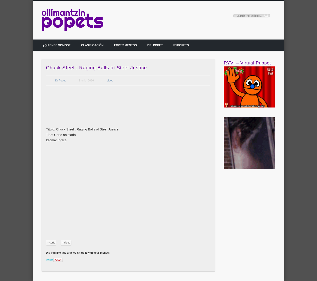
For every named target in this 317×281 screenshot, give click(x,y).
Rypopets (181, 45)
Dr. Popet (155, 45)
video (110, 80)
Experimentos (125, 45)
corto (52, 242)
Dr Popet (60, 80)
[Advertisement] (126, 111)
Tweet (49, 260)
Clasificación (92, 45)
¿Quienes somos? (56, 45)
